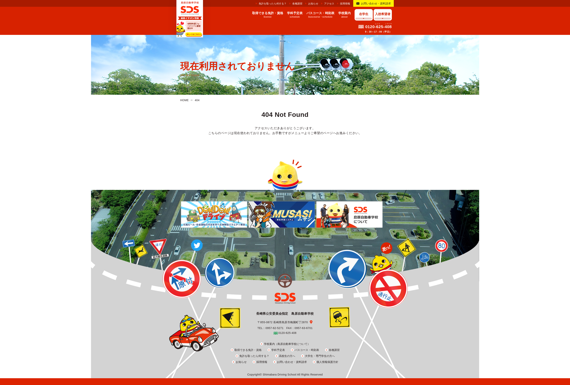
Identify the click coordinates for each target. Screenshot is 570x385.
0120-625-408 (378, 26)
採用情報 (345, 3)
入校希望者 (382, 14)
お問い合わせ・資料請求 (376, 3)
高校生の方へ (287, 355)
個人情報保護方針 (327, 361)
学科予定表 (278, 349)
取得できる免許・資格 (248, 349)
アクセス (329, 3)
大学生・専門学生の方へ (320, 355)
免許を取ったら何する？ (272, 3)
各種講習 (297, 3)
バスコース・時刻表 (307, 349)
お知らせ (313, 3)
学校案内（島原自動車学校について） (287, 343)
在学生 (363, 14)
